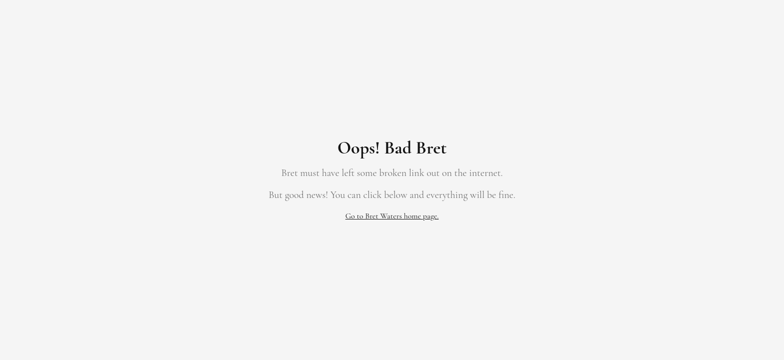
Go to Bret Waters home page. (392, 216)
